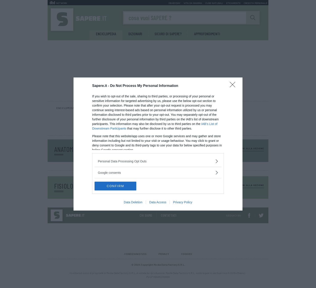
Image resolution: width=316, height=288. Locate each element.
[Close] (234, 86)
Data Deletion (133, 202)
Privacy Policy (182, 202)
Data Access (157, 202)
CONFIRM (115, 186)
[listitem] (158, 161)
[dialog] (158, 144)
